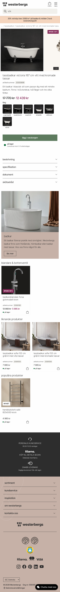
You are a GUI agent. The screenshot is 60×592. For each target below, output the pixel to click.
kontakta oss (11, 513)
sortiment (10, 483)
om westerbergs (13, 505)
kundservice (11, 490)
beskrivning (9, 159)
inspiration (10, 498)
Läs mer (10, 253)
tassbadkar (9, 26)
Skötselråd (8, 182)
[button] (30, 550)
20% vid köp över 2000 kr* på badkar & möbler (27, 18)
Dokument (8, 174)
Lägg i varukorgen (30, 137)
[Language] (11, 580)
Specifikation (9, 167)
